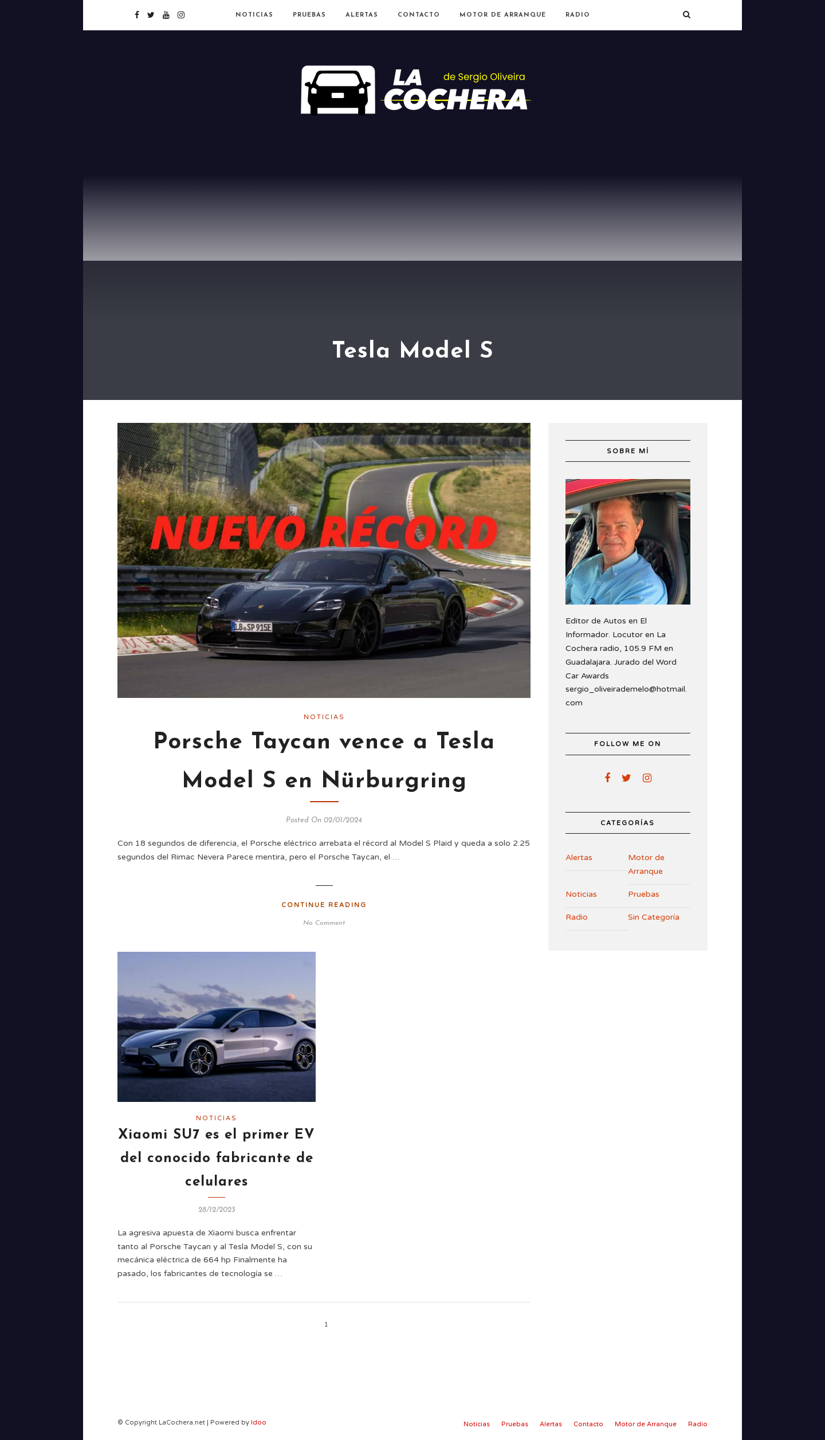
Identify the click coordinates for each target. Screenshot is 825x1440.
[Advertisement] (412, 206)
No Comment (324, 923)
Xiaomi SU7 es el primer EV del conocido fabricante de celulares (216, 1158)
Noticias (254, 15)
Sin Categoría (653, 917)
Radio (577, 15)
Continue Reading (324, 905)
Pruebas (309, 15)
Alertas (361, 15)
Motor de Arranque (502, 15)
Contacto (419, 15)
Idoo (258, 1422)
